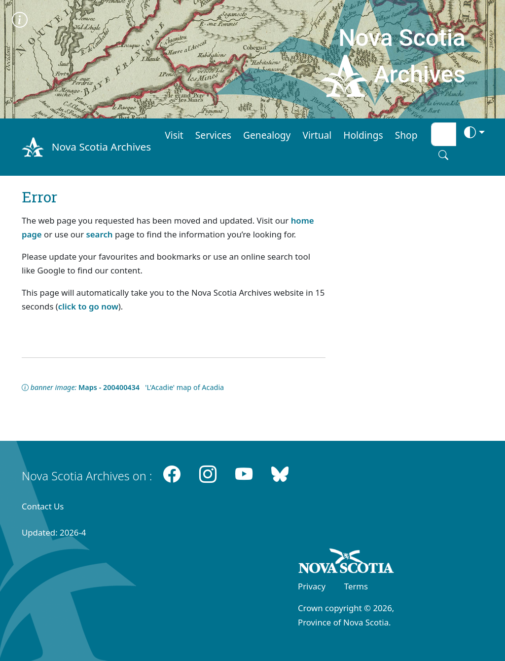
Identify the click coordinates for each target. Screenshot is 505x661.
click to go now (88, 306)
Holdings (363, 135)
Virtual (316, 135)
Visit (174, 135)
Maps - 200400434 (109, 387)
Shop (406, 135)
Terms (356, 586)
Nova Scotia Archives (101, 147)
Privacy (311, 586)
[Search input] (443, 134)
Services (213, 135)
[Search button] (443, 155)
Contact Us (43, 506)
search (99, 234)
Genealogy (266, 135)
